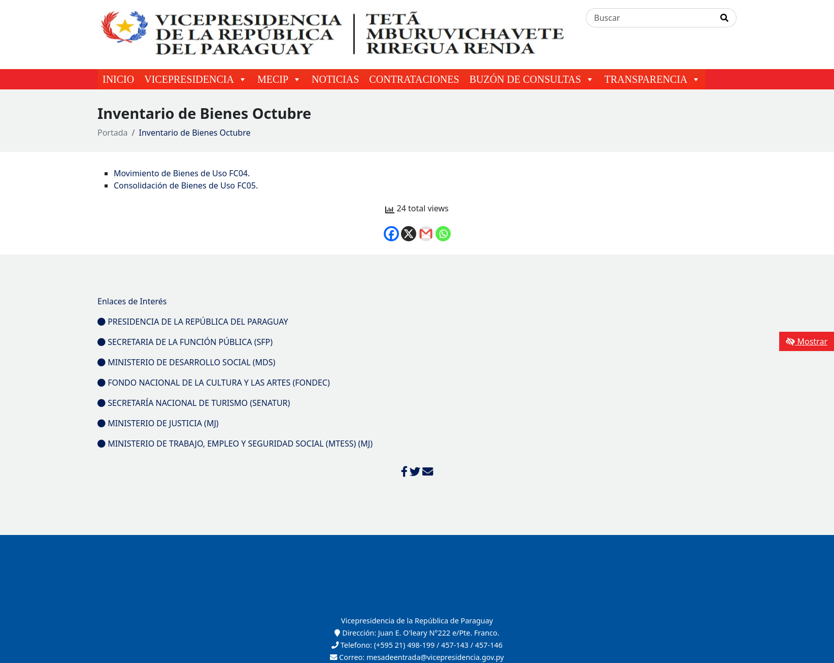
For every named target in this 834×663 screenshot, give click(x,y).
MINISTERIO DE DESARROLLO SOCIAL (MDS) (186, 362)
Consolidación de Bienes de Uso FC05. (186, 185)
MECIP (279, 79)
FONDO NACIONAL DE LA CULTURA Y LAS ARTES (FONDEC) (213, 382)
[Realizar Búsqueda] (725, 17)
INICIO (118, 79)
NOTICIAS (335, 79)
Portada (112, 132)
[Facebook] (391, 233)
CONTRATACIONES (414, 79)
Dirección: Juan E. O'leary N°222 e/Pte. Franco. (417, 633)
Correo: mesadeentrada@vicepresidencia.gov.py (417, 657)
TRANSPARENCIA (653, 79)
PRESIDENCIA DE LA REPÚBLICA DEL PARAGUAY (192, 321)
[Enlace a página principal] (335, 33)
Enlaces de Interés (132, 301)
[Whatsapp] (443, 233)
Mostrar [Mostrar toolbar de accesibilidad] (806, 341)
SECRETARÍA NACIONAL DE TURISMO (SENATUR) (193, 402)
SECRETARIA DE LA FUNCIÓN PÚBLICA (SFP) (185, 342)
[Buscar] (649, 17)
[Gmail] (425, 233)
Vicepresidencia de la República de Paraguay (417, 620)
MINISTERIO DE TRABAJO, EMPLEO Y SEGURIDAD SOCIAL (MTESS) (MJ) (235, 443)
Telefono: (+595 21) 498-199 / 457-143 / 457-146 (417, 645)
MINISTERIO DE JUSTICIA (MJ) (158, 423)
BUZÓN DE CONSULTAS (532, 79)
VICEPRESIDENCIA (195, 79)
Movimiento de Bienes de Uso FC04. (182, 173)
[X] (408, 233)
